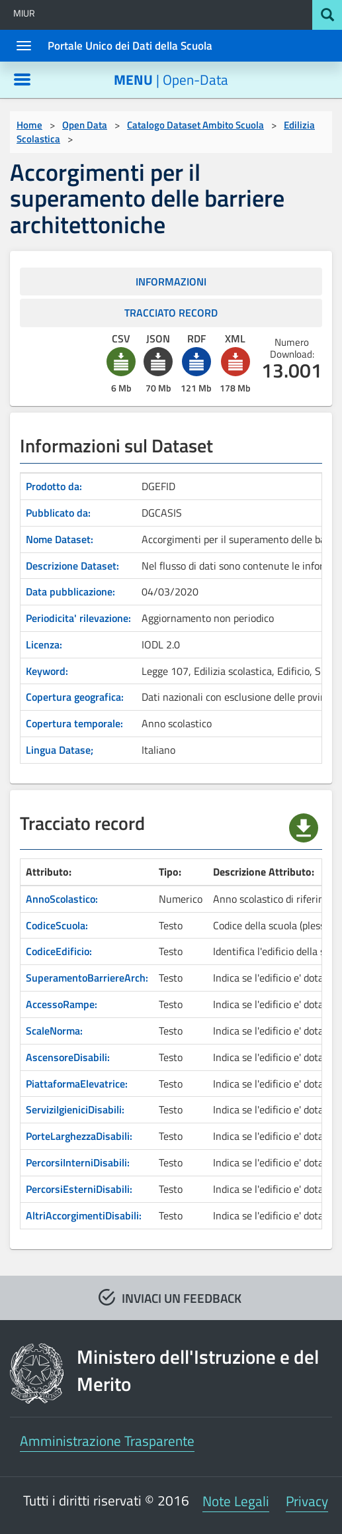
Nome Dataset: (59, 539)
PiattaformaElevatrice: (77, 1084)
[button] (121, 361)
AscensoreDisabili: (68, 1057)
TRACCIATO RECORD (171, 313)
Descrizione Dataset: (72, 566)
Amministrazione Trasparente (107, 1440)
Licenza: (44, 644)
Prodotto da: (54, 486)
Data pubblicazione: (70, 591)
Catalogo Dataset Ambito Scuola (195, 124)
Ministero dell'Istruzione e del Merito (198, 1370)
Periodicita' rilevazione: (78, 618)
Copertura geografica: (75, 697)
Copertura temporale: (74, 723)
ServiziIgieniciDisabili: (75, 1109)
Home (29, 124)
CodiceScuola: (57, 925)
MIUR (24, 13)
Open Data (84, 124)
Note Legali (235, 1500)
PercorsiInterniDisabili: (78, 1162)
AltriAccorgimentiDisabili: (84, 1215)
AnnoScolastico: (62, 899)
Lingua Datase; (59, 750)
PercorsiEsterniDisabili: (79, 1189)
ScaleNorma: (54, 1031)
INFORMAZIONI (171, 281)
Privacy (307, 1500)
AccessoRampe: (61, 1004)
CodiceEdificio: (59, 951)
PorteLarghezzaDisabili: (79, 1136)
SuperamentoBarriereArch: (87, 978)
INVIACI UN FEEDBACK (181, 1298)
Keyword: (47, 671)
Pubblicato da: (58, 513)
